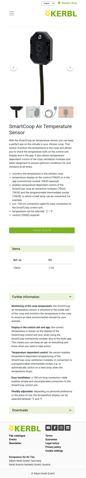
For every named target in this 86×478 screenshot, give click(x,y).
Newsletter (15, 443)
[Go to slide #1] (16, 112)
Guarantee (51, 439)
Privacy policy (53, 447)
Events (13, 439)
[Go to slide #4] (66, 112)
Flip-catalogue (17, 435)
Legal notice (52, 443)
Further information (25, 297)
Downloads (20, 410)
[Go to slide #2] (33, 112)
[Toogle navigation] (12, 13)
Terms (49, 435)
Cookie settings (54, 450)
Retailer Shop (67, 3)
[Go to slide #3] (49, 112)
